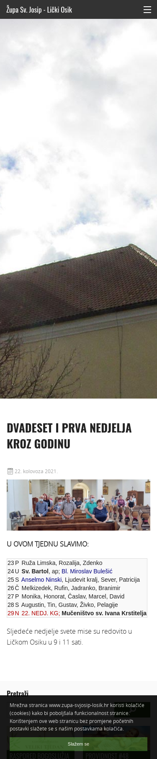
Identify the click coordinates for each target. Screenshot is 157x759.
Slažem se (78, 743)
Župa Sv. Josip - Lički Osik (39, 9)
